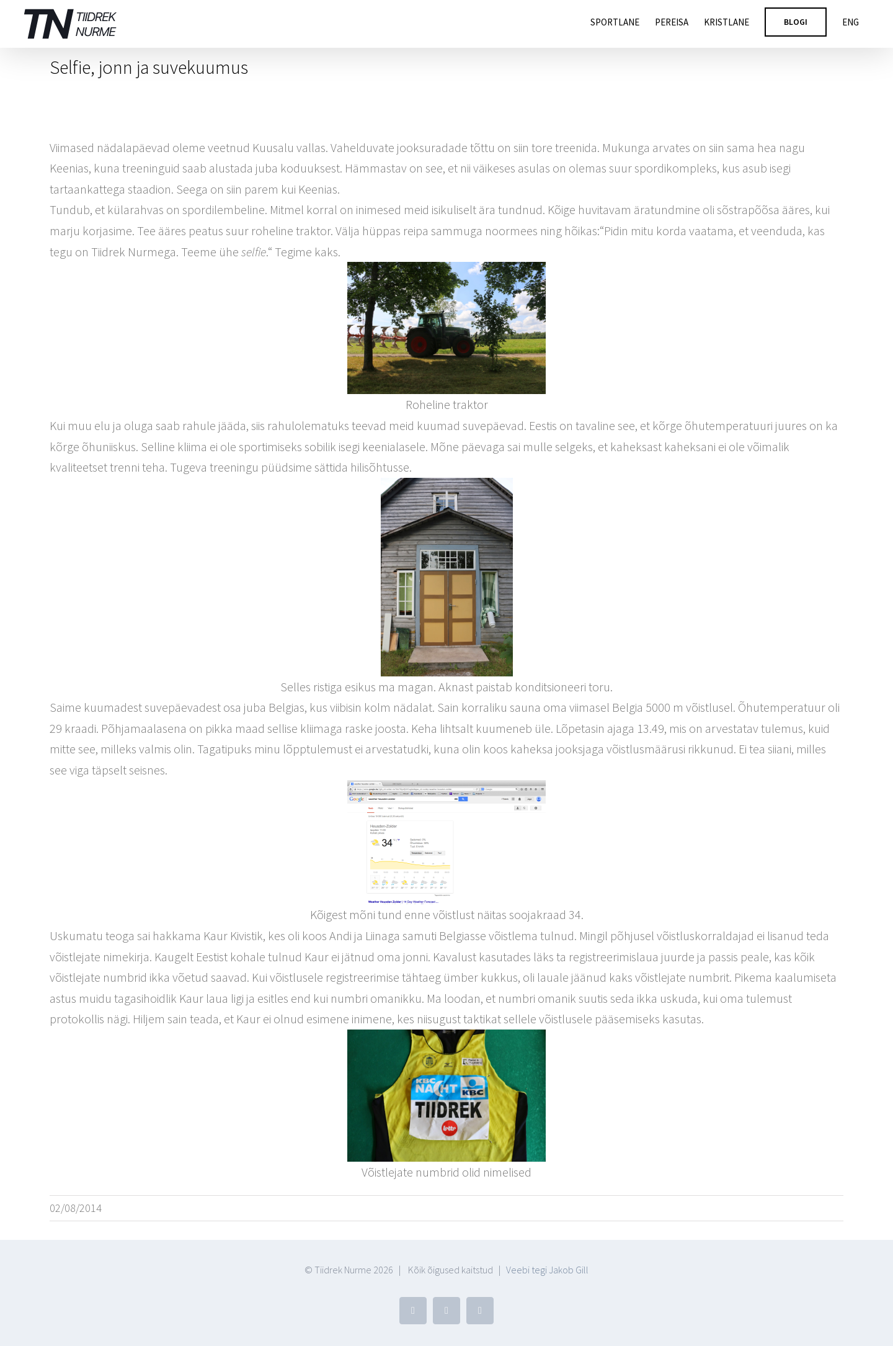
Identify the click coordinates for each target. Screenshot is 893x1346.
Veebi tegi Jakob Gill (547, 1269)
